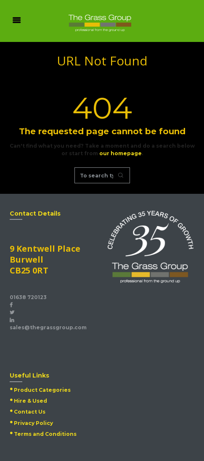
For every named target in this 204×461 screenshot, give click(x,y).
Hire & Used (30, 401)
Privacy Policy (33, 423)
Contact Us (29, 412)
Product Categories (42, 390)
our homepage (120, 153)
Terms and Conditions (45, 434)
